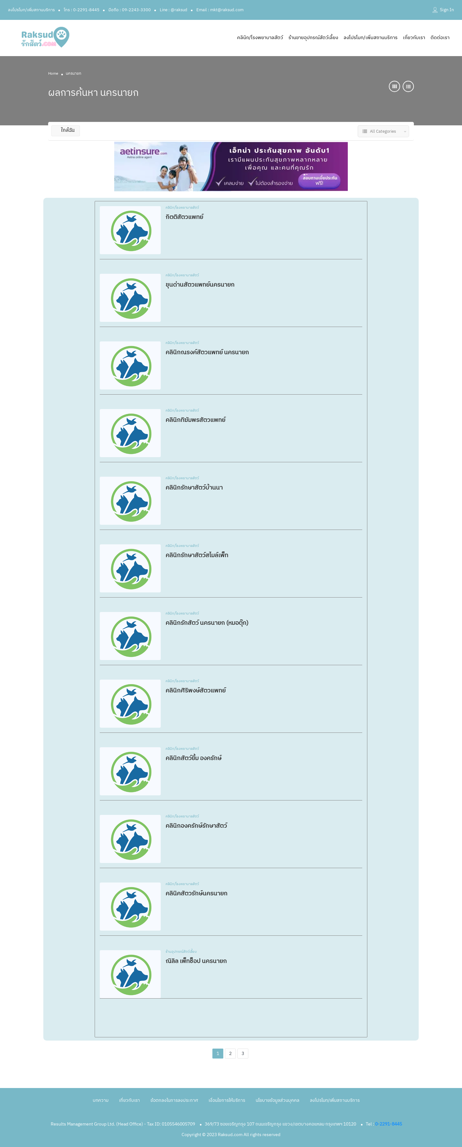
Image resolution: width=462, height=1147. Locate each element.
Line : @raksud (173, 9)
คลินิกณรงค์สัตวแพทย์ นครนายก (207, 352)
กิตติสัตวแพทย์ (184, 217)
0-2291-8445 (388, 1124)
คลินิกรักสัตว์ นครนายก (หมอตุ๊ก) (207, 623)
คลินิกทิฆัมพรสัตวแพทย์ (195, 420)
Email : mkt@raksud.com (220, 9)
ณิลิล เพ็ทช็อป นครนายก (196, 961)
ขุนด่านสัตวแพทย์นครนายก (200, 285)
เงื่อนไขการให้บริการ (227, 1100)
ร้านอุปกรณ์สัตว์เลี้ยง (181, 952)
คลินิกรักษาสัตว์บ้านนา (194, 488)
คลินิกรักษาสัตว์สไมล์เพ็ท (197, 555)
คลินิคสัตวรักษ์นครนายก (196, 894)
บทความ (100, 1100)
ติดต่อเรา (440, 38)
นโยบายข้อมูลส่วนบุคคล (277, 1100)
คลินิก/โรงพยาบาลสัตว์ (260, 38)
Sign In (447, 9)
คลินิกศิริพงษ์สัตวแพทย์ (196, 691)
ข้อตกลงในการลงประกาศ (174, 1100)
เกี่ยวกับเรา (414, 38)
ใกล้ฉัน (65, 130)
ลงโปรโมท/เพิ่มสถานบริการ (31, 9)
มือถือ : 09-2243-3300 (129, 9)
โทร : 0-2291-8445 (81, 9)
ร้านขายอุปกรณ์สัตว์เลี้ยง (313, 38)
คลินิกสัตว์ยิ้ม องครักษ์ (193, 758)
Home (53, 73)
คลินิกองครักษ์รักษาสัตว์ (196, 826)
